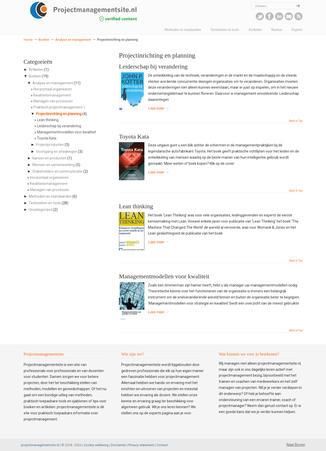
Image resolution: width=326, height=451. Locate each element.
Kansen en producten (49, 158)
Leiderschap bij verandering (153, 66)
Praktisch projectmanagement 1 (59, 107)
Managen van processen (53, 101)
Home (28, 40)
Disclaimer (118, 445)
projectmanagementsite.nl (40, 445)
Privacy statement (141, 445)
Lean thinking (136, 206)
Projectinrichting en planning (59, 114)
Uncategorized (40, 210)
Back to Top (295, 121)
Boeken (43, 40)
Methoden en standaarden (50, 196)
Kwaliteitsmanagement (52, 95)
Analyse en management (73, 40)
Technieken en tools (45, 203)
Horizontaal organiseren (52, 89)
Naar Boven (296, 445)
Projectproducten (50, 145)
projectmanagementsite (95, 11)
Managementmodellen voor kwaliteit (164, 276)
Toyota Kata (134, 136)
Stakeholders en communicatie (57, 171)
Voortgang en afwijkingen (56, 151)
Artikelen (36, 69)
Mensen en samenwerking (53, 165)
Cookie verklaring (96, 445)
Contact (162, 445)
